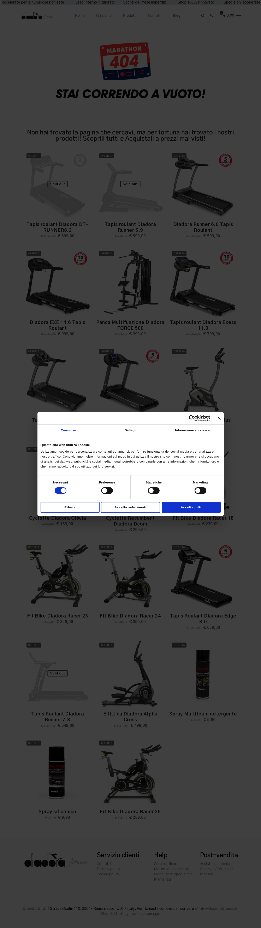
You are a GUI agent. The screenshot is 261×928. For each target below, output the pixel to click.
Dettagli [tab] (130, 430)
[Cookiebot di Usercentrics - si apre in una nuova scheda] (192, 418)
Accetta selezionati (130, 507)
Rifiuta (70, 507)
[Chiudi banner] (219, 418)
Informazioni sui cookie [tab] (192, 430)
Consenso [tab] (68, 430)
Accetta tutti (191, 507)
